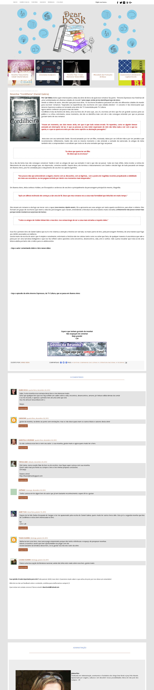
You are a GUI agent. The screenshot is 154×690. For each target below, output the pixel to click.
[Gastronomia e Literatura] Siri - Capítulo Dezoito (130, 76)
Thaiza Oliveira (24, 538)
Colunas (60, 2)
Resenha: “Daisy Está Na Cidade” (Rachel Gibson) (19, 76)
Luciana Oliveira (25, 560)
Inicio (15, 2)
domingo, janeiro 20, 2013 (39, 538)
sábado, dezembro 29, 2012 (37, 462)
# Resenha (120, 362)
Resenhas (51, 2)
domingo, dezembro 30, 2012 (36, 490)
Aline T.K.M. (23, 512)
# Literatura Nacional (107, 362)
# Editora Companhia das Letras (84, 362)
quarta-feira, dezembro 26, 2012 (39, 390)
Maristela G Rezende (26, 440)
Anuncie (43, 2)
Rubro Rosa (23, 390)
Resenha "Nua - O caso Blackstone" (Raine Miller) (75, 76)
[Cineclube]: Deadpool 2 (47, 75)
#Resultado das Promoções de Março (103, 76)
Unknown (22, 418)
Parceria (35, 2)
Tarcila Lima (23, 462)
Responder (23, 408)
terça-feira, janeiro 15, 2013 (36, 512)
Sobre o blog (24, 2)
